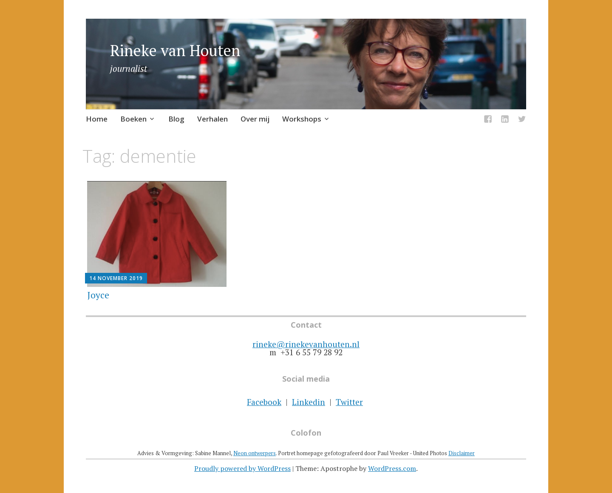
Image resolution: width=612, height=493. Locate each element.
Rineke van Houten (175, 50)
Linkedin (308, 402)
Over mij (255, 119)
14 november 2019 (116, 278)
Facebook (264, 402)
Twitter (349, 402)
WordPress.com (392, 468)
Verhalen (212, 119)
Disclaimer (461, 453)
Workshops (301, 119)
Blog (176, 119)
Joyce (98, 295)
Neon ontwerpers (254, 453)
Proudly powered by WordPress (242, 468)
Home (97, 119)
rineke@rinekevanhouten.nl (306, 344)
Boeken (133, 119)
